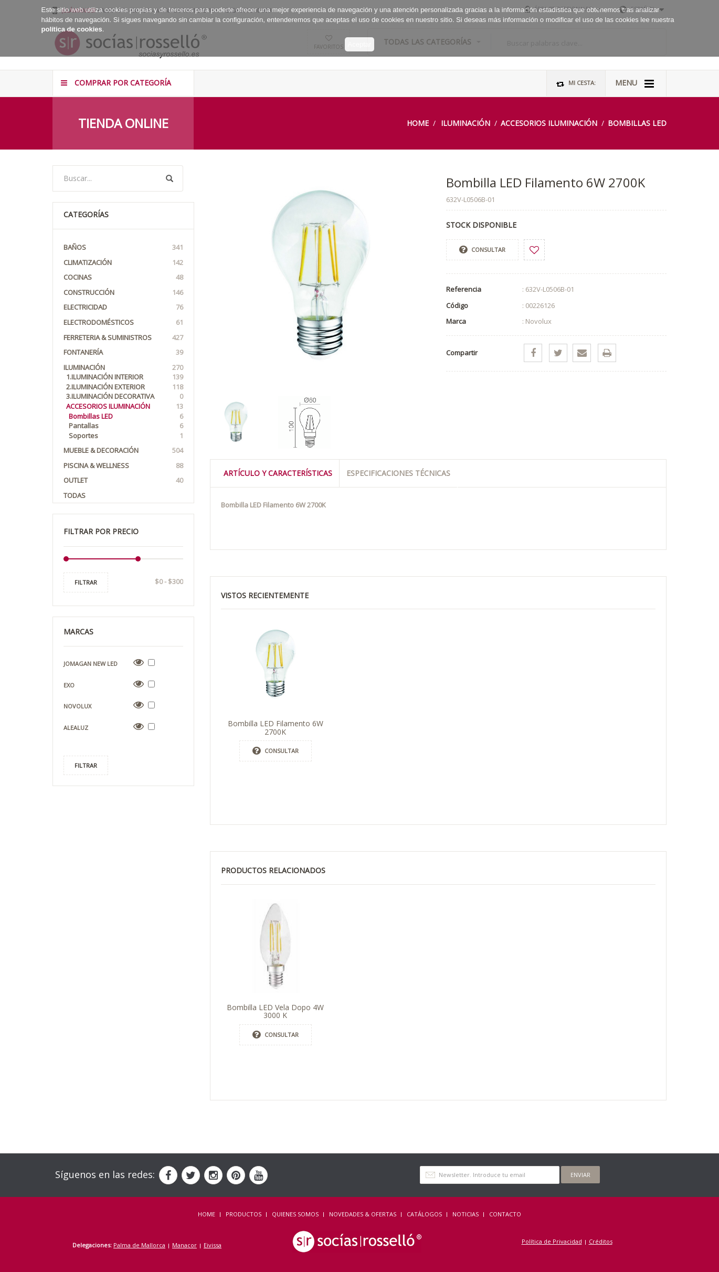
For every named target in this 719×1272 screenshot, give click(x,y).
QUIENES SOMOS (295, 1214)
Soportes (126, 436)
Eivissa (212, 1245)
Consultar (482, 250)
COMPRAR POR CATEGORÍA (116, 83)
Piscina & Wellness (123, 466)
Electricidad (123, 307)
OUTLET (123, 480)
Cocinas (123, 277)
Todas (75, 495)
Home (418, 123)
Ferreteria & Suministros (123, 338)
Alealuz (76, 728)
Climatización (123, 263)
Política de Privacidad (552, 1241)
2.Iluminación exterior (124, 387)
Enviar (580, 1175)
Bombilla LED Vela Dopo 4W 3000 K (275, 1011)
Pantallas (126, 426)
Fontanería (123, 352)
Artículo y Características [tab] (278, 473)
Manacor (184, 1245)
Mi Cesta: (576, 83)
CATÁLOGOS (424, 1214)
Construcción (123, 293)
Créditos (600, 1241)
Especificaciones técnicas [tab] (398, 473)
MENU (634, 83)
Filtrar (86, 582)
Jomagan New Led (91, 663)
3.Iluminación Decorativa (124, 396)
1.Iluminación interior (124, 377)
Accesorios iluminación (549, 123)
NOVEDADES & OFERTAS (362, 1214)
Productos (243, 1214)
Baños (123, 247)
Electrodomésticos (123, 322)
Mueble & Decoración (123, 450)
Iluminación (465, 123)
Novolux (77, 706)
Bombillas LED (637, 123)
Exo (69, 685)
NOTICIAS (465, 1214)
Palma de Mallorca (139, 1245)
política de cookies (71, 25)
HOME (206, 1214)
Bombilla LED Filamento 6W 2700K (275, 727)
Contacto (505, 1214)
